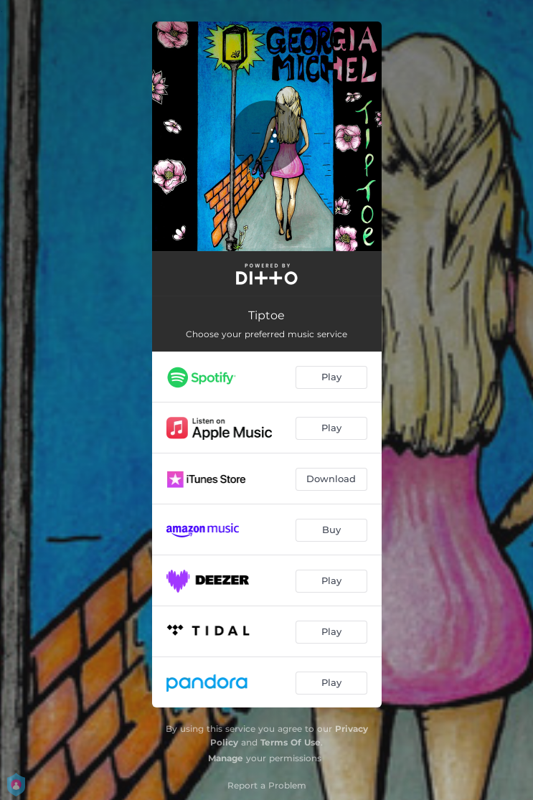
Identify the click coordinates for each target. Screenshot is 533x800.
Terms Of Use (290, 742)
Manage (225, 758)
